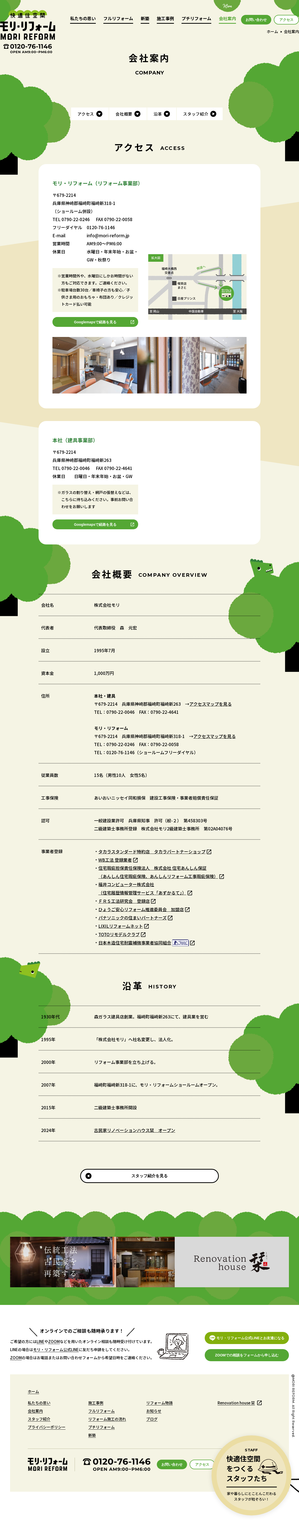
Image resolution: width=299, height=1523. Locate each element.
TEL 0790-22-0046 (71, 468)
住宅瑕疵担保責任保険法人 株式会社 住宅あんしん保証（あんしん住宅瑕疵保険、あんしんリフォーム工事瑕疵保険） (158, 872)
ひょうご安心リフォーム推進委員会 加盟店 (141, 909)
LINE (40, 1341)
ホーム (272, 31)
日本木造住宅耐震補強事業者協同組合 (143, 942)
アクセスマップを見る (210, 704)
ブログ (152, 1419)
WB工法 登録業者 (115, 860)
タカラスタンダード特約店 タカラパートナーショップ (151, 851)
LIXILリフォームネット (120, 926)
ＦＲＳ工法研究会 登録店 (124, 901)
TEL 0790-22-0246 (71, 219)
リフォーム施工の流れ (107, 1419)
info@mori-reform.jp (108, 235)
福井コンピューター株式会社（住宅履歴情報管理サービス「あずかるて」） (142, 888)
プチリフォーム (196, 18)
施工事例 (165, 18)
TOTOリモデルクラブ (119, 934)
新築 (145, 18)
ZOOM (54, 1341)
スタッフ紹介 (39, 1419)
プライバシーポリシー (47, 1427)
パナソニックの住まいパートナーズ (132, 917)
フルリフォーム (118, 18)
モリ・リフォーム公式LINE (56, 1349)
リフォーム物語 (159, 1402)
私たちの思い (83, 18)
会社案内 (227, 18)
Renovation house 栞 (236, 1402)
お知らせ (153, 1410)
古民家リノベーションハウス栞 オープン (134, 1130)
